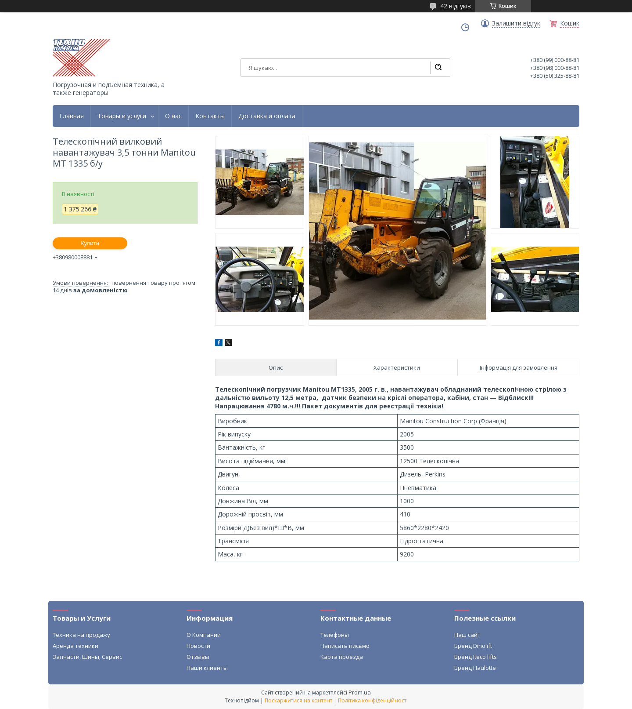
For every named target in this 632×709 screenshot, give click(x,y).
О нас (173, 116)
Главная (71, 116)
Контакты (210, 116)
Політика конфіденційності (373, 700)
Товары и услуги (121, 116)
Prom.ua (359, 692)
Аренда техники (75, 646)
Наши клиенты (207, 668)
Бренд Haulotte (475, 668)
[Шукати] (438, 68)
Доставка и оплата (266, 116)
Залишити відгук (516, 23)
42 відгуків (455, 6)
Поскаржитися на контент (298, 700)
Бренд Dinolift (473, 646)
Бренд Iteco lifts (475, 657)
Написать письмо (345, 646)
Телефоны (334, 635)
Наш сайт (467, 635)
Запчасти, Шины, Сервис (87, 657)
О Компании (204, 635)
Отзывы (198, 657)
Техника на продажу (81, 635)
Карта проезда (341, 657)
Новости (198, 646)
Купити (90, 243)
